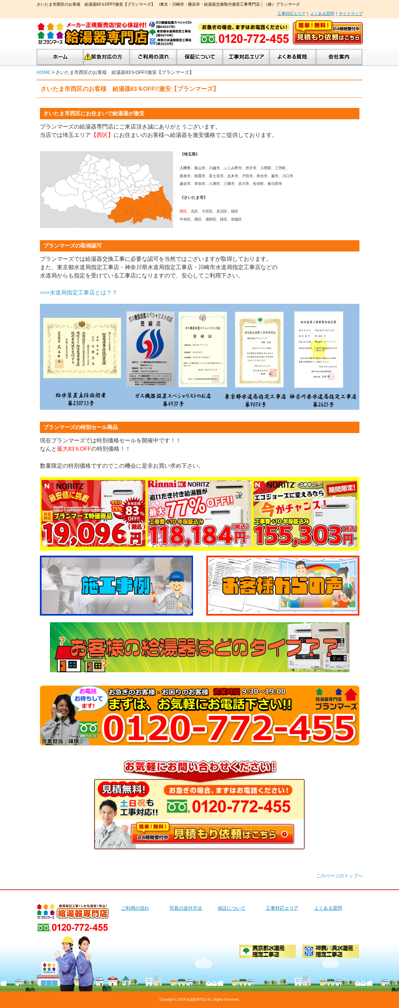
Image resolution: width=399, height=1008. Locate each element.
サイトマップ (351, 13)
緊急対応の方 (107, 57)
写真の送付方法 (185, 908)
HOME (44, 72)
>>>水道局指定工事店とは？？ (78, 292)
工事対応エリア (291, 13)
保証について (200, 57)
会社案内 (339, 57)
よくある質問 (322, 13)
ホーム (60, 57)
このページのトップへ (339, 875)
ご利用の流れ (153, 57)
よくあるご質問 (293, 57)
